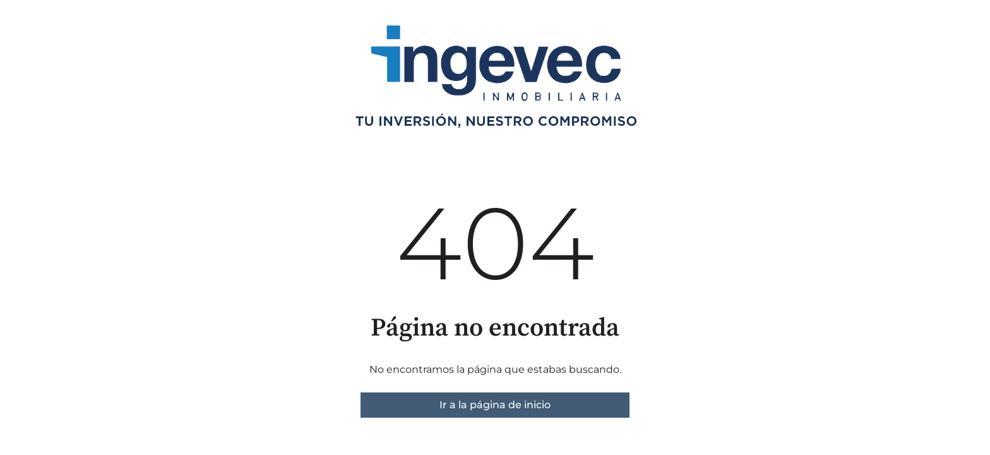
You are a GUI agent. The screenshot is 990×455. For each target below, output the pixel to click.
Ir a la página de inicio (495, 405)
